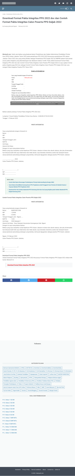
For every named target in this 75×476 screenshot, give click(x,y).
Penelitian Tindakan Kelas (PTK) (45, 380)
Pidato (20, 384)
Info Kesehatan (31, 371)
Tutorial (24, 390)
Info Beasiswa (21, 371)
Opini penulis (23, 377)
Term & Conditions (36, 469)
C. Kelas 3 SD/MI (9, 405)
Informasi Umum (58, 371)
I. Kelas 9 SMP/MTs (10, 423)
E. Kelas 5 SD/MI (9, 411)
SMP (43, 387)
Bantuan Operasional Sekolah (11, 367)
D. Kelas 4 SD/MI (9, 408)
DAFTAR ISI (29, 367)
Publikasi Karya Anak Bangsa (43, 384)
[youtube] (62, 2)
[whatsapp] (63, 279)
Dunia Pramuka (7, 371)
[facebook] (55, 2)
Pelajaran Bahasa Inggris (54, 377)
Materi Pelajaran (7, 377)
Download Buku (57, 367)
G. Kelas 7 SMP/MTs (10, 417)
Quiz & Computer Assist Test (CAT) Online (14, 387)
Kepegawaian (34, 374)
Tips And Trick (60, 387)
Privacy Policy (26, 469)
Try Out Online (7, 390)
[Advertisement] (37, 40)
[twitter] (58, 2)
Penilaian (58, 380)
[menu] (4, 7)
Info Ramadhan (41, 371)
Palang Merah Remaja (40, 377)
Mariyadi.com (40, 473)
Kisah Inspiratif (44, 374)
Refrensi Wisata (31, 387)
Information (68, 371)
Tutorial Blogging (32, 390)
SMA (38, 387)
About (44, 469)
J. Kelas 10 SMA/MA (10, 426)
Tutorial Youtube (43, 390)
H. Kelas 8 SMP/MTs (10, 420)
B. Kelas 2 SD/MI (9, 402)
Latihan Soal (53, 374)
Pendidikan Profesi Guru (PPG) (26, 380)
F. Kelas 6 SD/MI (9, 414)
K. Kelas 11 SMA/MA (10, 429)
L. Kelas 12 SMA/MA (10, 432)
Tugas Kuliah (16, 390)
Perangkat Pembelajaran (9, 384)
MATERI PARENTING (63, 374)
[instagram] (66, 2)
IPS (14, 371)
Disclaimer (18, 469)
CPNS (22, 367)
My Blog (16, 377)
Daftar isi (57, 469)
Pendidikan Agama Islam (9, 380)
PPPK (30, 377)
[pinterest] (70, 2)
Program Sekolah (28, 384)
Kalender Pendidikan (22, 374)
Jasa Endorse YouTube (9, 374)
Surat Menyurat (50, 387)
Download (36, 367)
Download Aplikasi (46, 367)
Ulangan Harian (53, 390)
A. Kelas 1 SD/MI (9, 399)
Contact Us (50, 469)
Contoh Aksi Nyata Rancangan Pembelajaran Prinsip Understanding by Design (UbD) (31, 181)
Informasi (49, 371)
